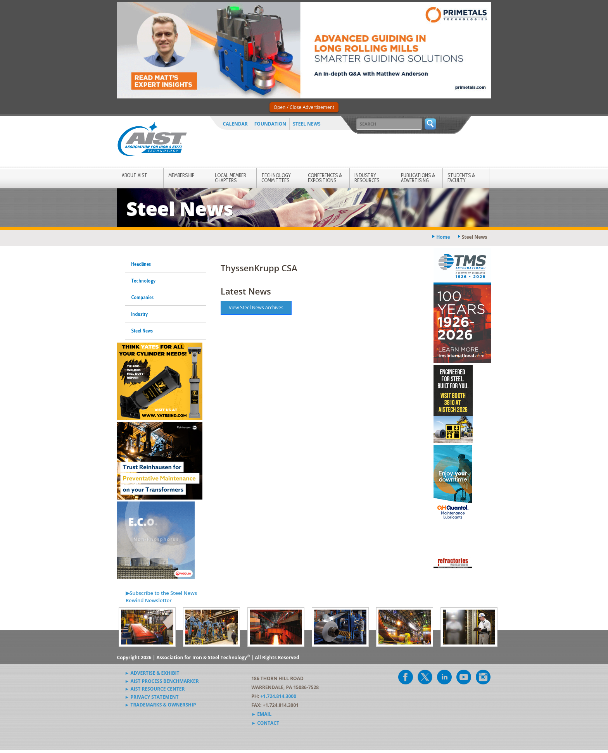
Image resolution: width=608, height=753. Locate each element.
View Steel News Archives (256, 307)
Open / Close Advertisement (304, 107)
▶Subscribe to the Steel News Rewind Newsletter (161, 596)
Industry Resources (366, 177)
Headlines (141, 264)
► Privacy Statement (152, 697)
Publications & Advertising (418, 177)
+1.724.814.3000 (278, 696)
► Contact (265, 723)
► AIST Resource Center (155, 689)
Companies (142, 297)
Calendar (235, 124)
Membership (181, 175)
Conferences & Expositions (325, 177)
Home (443, 237)
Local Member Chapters (230, 177)
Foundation (270, 124)
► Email (261, 714)
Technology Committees (276, 177)
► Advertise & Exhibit (152, 673)
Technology (143, 280)
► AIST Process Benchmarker (162, 681)
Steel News (307, 124)
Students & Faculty (461, 177)
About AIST (134, 175)
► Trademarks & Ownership (160, 704)
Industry (139, 314)
